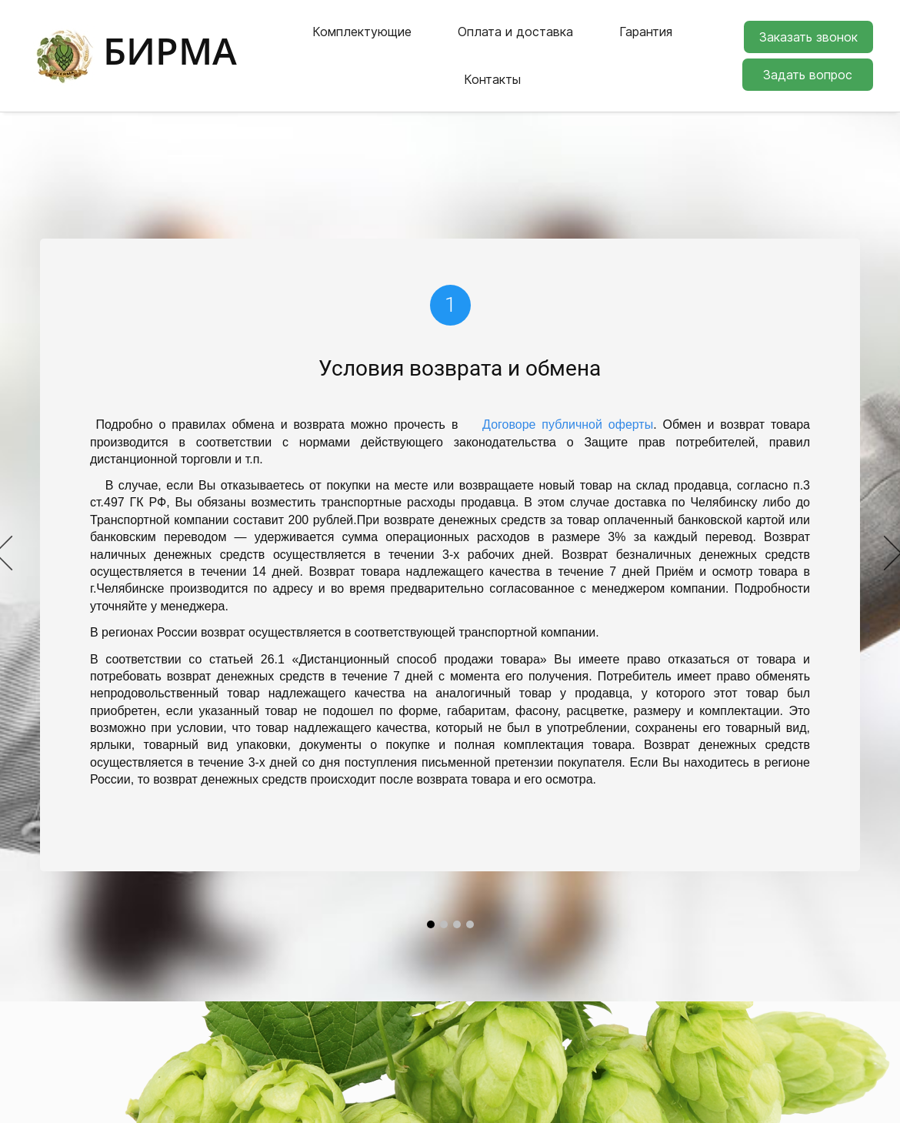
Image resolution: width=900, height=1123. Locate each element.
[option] (450, 528)
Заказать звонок (808, 24)
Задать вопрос (807, 61)
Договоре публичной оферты (567, 398)
